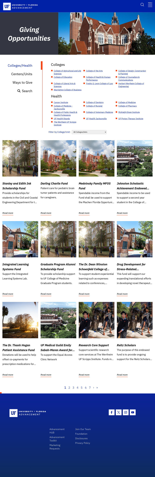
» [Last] (97, 387)
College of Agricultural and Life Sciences (67, 72)
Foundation (81, 433)
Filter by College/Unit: (59, 132)
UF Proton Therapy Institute (130, 118)
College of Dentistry (95, 102)
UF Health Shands (62, 118)
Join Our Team (83, 429)
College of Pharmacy (127, 106)
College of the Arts (94, 71)
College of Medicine (127, 102)
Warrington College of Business (67, 90)
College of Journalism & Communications (129, 78)
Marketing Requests (55, 446)
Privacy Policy (82, 443)
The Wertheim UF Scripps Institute (65, 123)
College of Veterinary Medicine (99, 112)
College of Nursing (94, 106)
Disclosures (81, 438)
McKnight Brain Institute (129, 112)
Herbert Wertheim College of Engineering (131, 85)
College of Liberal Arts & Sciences (64, 85)
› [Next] (93, 387)
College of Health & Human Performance (98, 78)
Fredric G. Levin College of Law (99, 83)
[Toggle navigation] (150, 4)
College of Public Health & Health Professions (65, 113)
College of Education (63, 77)
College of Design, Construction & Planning (132, 72)
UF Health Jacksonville (96, 118)
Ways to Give (22, 82)
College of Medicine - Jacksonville (63, 107)
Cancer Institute (61, 102)
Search (24, 91)
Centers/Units (21, 74)
